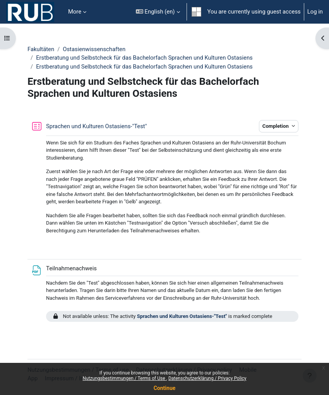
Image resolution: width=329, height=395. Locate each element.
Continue (165, 388)
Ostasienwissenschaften (94, 49)
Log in (315, 11)
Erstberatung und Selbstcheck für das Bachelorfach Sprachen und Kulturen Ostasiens (144, 57)
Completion (276, 126)
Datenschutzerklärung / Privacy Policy (207, 378)
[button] (158, 12)
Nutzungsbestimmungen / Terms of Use (124, 378)
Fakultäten (40, 49)
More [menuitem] (74, 11)
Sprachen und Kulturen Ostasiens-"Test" (182, 316)
